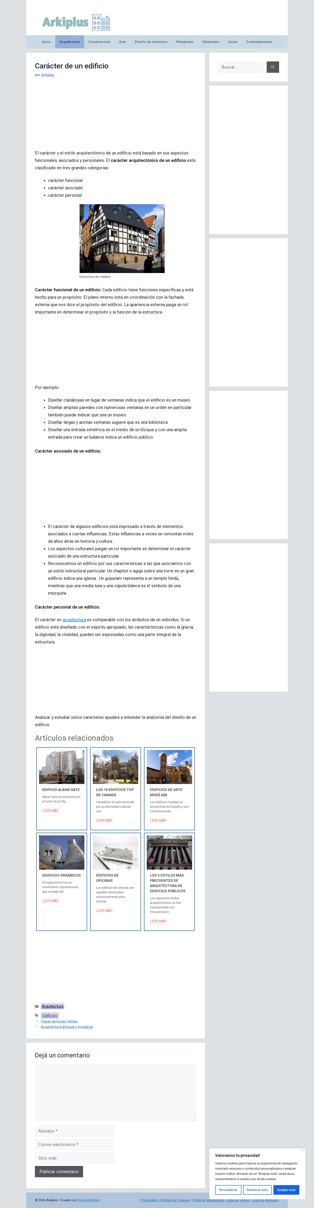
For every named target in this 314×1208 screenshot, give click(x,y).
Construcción (99, 42)
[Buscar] (273, 67)
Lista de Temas (238, 1200)
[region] (257, 1173)
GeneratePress (88, 1200)
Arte (122, 42)
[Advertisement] (115, 117)
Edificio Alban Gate (61, 790)
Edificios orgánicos (61, 875)
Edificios (50, 1015)
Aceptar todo (286, 1190)
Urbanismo (210, 42)
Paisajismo (184, 42)
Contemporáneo (259, 42)
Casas (232, 42)
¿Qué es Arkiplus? (265, 1200)
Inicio (46, 42)
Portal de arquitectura (208, 1200)
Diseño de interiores (151, 42)
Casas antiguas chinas (59, 1021)
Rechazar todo (257, 1190)
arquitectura (74, 619)
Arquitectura (70, 42)
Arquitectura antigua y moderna (67, 1027)
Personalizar (228, 1190)
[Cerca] (302, 1150)
